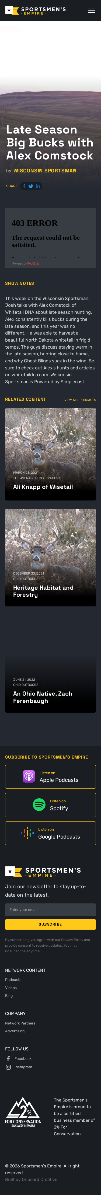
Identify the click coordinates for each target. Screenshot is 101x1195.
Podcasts (13, 979)
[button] (90, 10)
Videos (11, 988)
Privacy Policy (72, 940)
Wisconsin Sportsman (45, 170)
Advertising (15, 1031)
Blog (9, 995)
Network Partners (20, 1023)
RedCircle (33, 263)
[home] (43, 10)
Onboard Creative (39, 1179)
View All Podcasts (80, 400)
